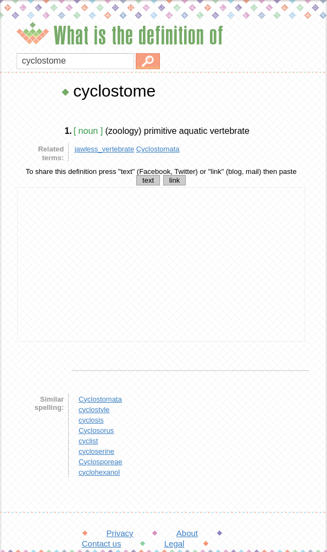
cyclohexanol (99, 472)
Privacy (119, 533)
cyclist (88, 441)
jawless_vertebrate (104, 149)
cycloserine (96, 451)
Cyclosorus (96, 430)
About (187, 533)
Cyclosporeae (101, 462)
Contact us (101, 543)
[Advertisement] (161, 264)
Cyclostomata (158, 149)
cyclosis (91, 420)
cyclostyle (94, 409)
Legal (174, 543)
